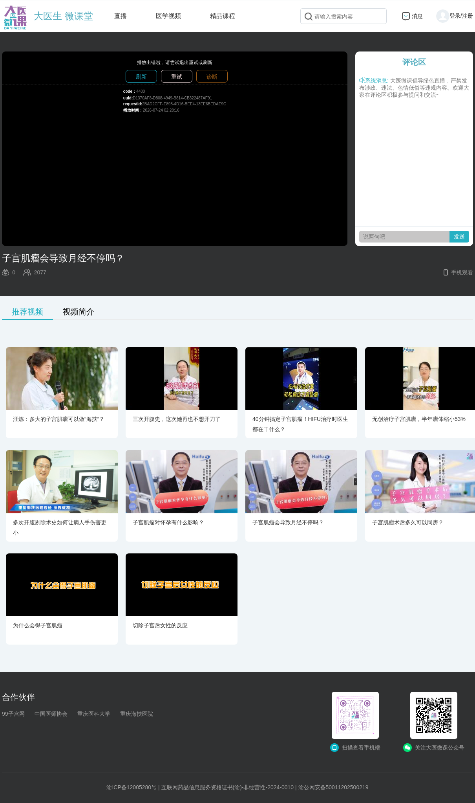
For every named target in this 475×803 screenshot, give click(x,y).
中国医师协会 (51, 714)
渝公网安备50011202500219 (333, 787)
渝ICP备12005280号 (131, 787)
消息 (417, 16)
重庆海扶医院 (136, 714)
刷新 (141, 77)
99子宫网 (13, 714)
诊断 (211, 77)
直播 (120, 16)
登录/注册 (454, 16)
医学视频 (168, 16)
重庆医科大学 (93, 714)
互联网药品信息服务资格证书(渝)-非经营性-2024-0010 (227, 787)
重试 (176, 77)
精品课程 (222, 16)
